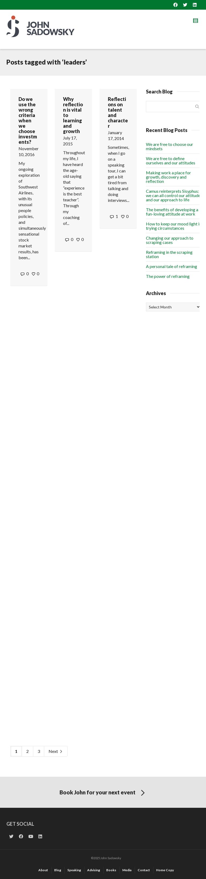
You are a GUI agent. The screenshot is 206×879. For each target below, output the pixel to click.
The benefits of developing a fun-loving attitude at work (172, 211)
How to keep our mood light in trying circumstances (173, 226)
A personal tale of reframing (171, 266)
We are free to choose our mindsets (169, 146)
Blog (57, 870)
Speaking (74, 870)
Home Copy (165, 870)
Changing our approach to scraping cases (169, 240)
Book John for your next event (103, 793)
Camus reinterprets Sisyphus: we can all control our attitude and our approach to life (173, 195)
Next (56, 751)
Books (111, 870)
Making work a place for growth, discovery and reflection (168, 177)
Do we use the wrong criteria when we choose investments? (28, 120)
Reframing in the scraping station (169, 254)
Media (126, 870)
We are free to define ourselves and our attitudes (170, 160)
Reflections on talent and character (118, 112)
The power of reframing (168, 276)
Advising (93, 870)
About (43, 870)
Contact (144, 870)
